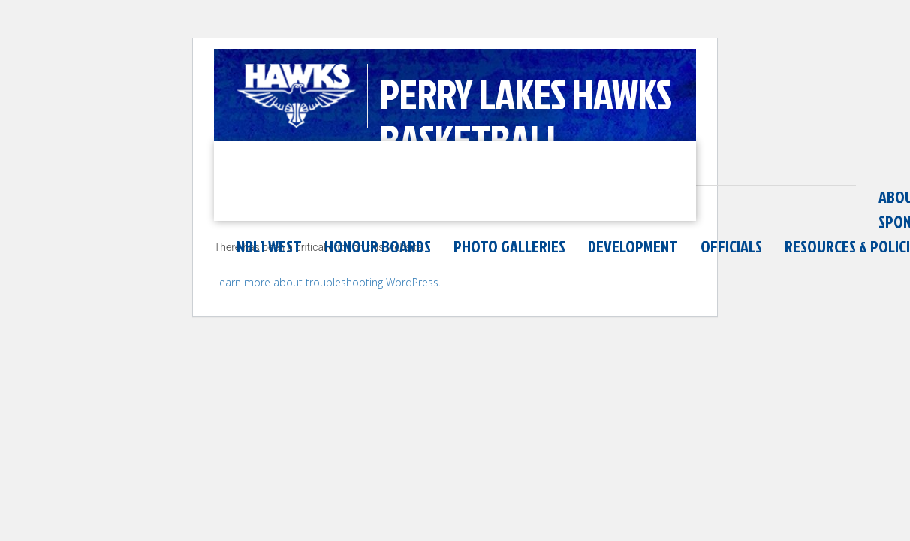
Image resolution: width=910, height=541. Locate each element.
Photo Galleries (797, 196)
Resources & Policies (306, 221)
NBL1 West (556, 196)
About (259, 196)
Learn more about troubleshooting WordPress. (327, 302)
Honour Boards (665, 196)
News (319, 196)
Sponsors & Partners (430, 196)
